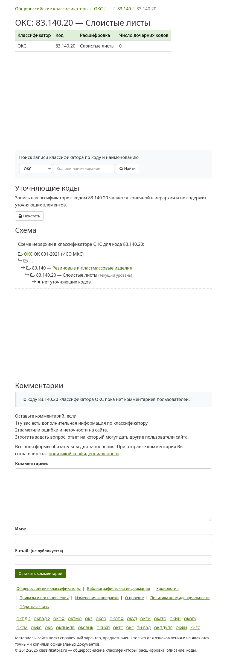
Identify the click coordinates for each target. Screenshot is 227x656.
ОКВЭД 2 (42, 618)
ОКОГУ (190, 618)
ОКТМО (75, 618)
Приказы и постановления (44, 597)
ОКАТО (160, 618)
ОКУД (132, 618)
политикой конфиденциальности (84, 454)
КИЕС (195, 627)
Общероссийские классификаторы (48, 588)
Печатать (29, 215)
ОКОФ (59, 618)
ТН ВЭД (144, 627)
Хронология (167, 588)
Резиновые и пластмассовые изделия (92, 268)
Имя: (20, 529)
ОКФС (36, 627)
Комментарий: (31, 463)
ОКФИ (181, 627)
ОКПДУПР (163, 627)
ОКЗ (88, 618)
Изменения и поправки (97, 597)
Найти (128, 168)
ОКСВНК (85, 627)
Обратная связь (34, 606)
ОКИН (175, 618)
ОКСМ (22, 627)
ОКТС (118, 627)
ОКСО (101, 618)
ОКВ (49, 627)
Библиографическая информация (118, 588)
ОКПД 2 (23, 618)
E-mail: (39, 551)
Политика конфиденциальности (179, 597)
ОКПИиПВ (65, 627)
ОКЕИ (145, 618)
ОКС (28, 254)
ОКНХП (103, 627)
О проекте (134, 597)
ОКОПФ (117, 618)
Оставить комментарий (40, 573)
